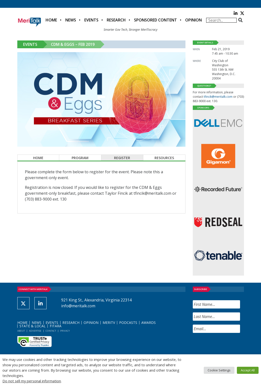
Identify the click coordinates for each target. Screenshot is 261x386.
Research (116, 20)
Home (51, 20)
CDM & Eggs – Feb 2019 (73, 44)
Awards (148, 322)
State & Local (32, 326)
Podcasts (128, 322)
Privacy (65, 330)
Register (122, 157)
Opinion (193, 20)
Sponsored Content (155, 20)
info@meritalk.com (78, 306)
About (21, 330)
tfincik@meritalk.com (218, 97)
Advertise (35, 330)
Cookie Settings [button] (219, 370)
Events (91, 20)
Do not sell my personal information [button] (31, 380)
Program (80, 157)
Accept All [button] (248, 370)
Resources (164, 157)
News (70, 20)
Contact (51, 330)
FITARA (55, 326)
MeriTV (109, 322)
